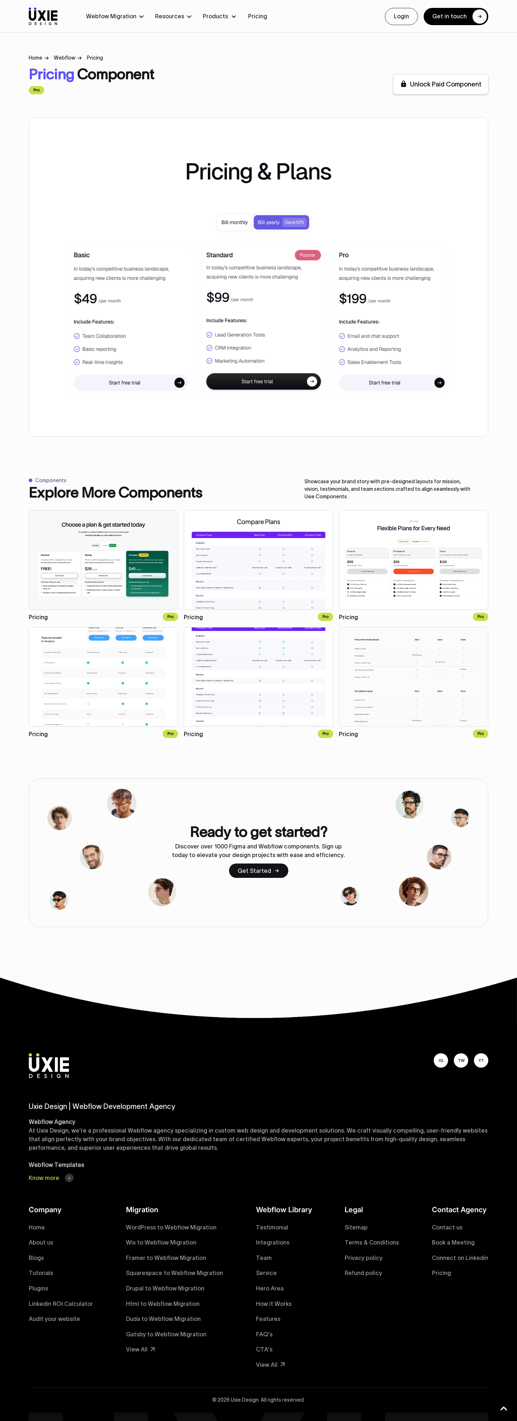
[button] (114, 16)
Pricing (257, 16)
